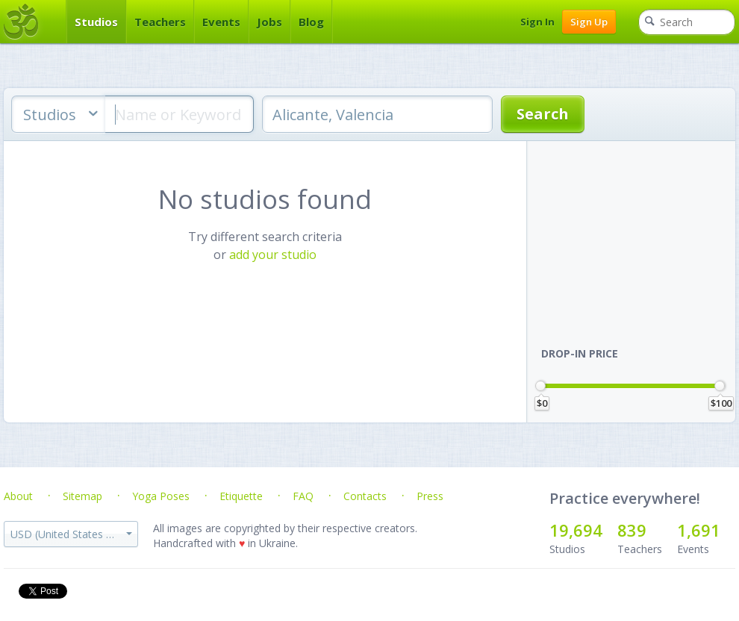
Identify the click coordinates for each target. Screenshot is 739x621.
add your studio (273, 254)
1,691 (698, 530)
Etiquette (241, 496)
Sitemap (82, 496)
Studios (96, 21)
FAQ (303, 496)
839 (631, 530)
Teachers (160, 21)
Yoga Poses (161, 496)
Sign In (537, 21)
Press (430, 496)
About (18, 496)
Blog (311, 21)
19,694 (575, 530)
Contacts (365, 496)
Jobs (269, 21)
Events (221, 21)
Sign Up (589, 21)
